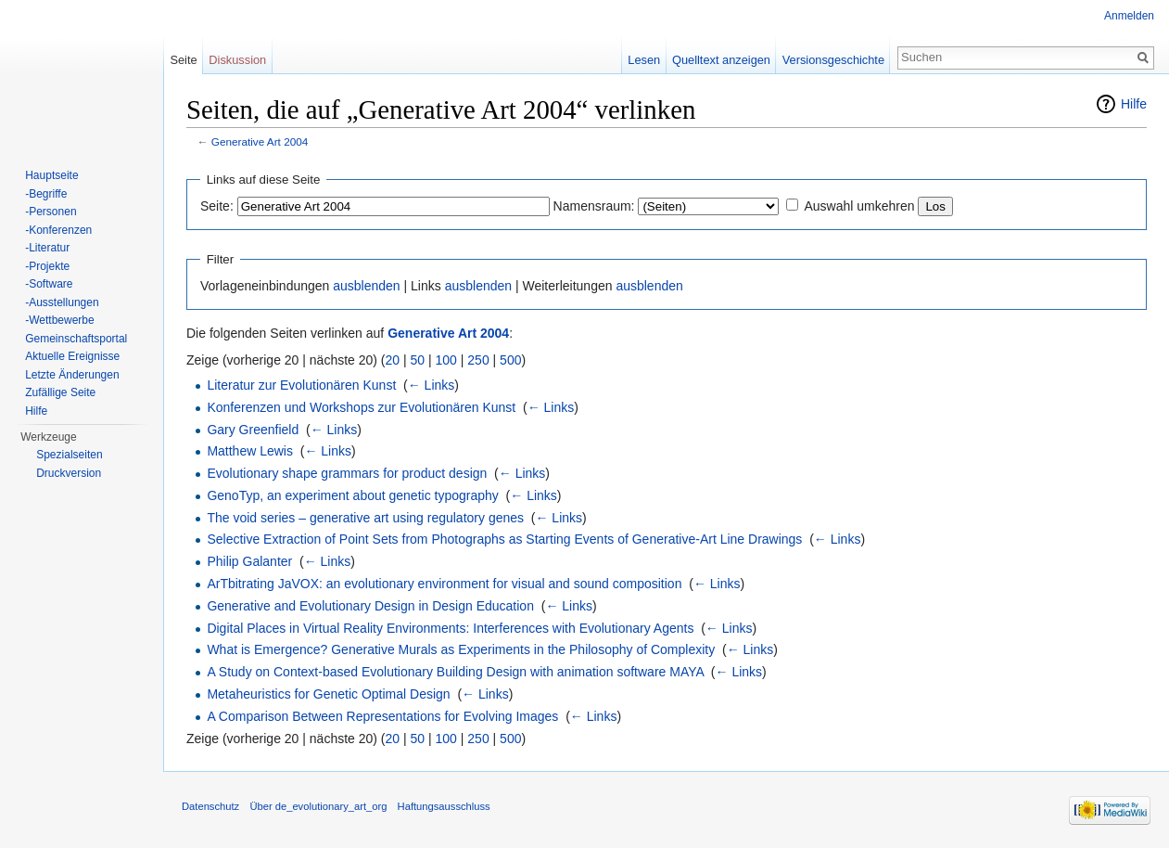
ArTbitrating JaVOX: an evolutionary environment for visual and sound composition (444, 583)
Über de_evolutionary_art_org (318, 806)
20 (393, 360)
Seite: (217, 206)
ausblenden (366, 285)
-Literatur (47, 247)
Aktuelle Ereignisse (72, 356)
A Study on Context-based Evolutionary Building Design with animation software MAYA (455, 671)
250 (478, 360)
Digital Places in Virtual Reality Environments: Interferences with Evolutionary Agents (450, 628)
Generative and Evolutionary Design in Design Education (370, 605)
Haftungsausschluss (444, 806)
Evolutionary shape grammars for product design (347, 473)
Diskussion (237, 60)
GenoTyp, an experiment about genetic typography (352, 495)
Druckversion (68, 473)
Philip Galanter (249, 561)
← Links (431, 385)
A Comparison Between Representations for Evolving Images (382, 716)
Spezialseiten (69, 454)
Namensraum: (594, 206)
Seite (183, 60)
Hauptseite (51, 175)
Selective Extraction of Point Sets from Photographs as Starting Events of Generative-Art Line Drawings (504, 539)
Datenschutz (210, 806)
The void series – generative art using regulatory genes (365, 517)
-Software (48, 283)
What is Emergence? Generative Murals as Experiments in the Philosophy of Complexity (461, 649)
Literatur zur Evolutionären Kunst (301, 385)
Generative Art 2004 (260, 141)
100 (446, 360)
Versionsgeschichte (833, 60)
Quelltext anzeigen (721, 60)
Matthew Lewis (250, 450)
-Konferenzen (58, 230)
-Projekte (47, 266)
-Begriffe (46, 193)
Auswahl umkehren (859, 206)
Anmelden (1129, 15)
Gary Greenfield (253, 429)
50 (418, 360)
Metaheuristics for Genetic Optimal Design (328, 694)
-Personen (50, 211)
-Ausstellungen (61, 302)
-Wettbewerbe (59, 320)
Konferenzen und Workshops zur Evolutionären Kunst (361, 407)
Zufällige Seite (60, 392)
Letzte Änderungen (72, 374)
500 (510, 360)
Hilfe (1134, 103)
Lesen (644, 60)
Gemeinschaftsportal (76, 338)
